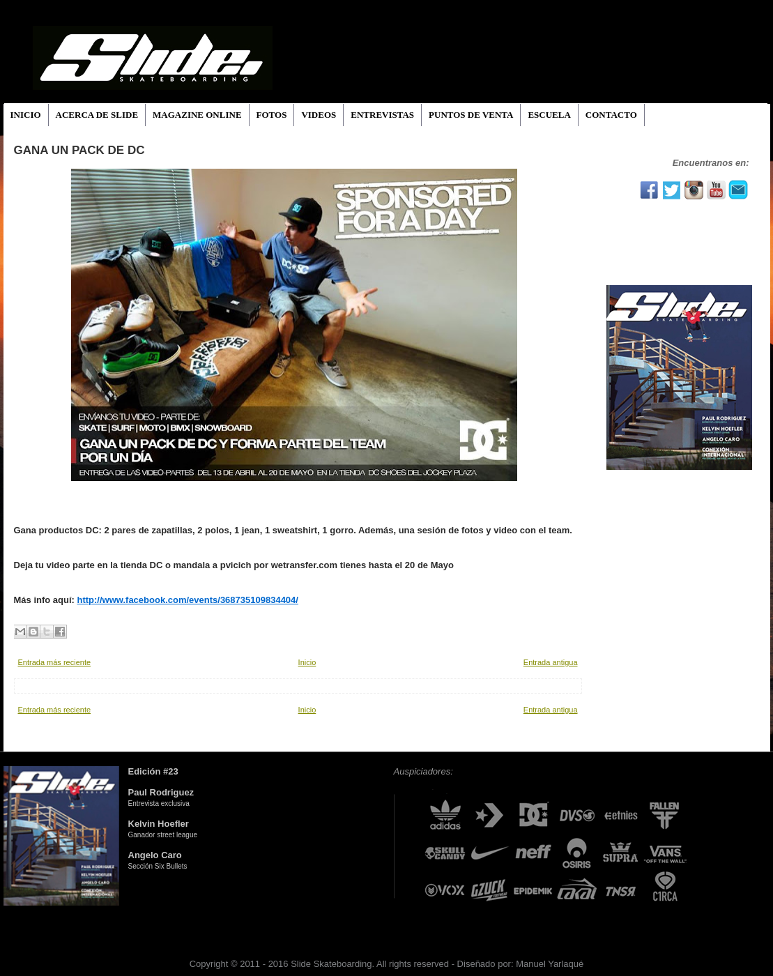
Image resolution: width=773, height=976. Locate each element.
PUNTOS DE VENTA (471, 114)
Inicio (307, 662)
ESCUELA (549, 114)
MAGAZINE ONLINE (197, 114)
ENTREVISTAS (382, 114)
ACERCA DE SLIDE (97, 114)
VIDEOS (318, 114)
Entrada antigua (550, 662)
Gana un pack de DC (79, 150)
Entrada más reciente (54, 662)
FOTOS (272, 114)
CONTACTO (611, 114)
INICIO (25, 114)
